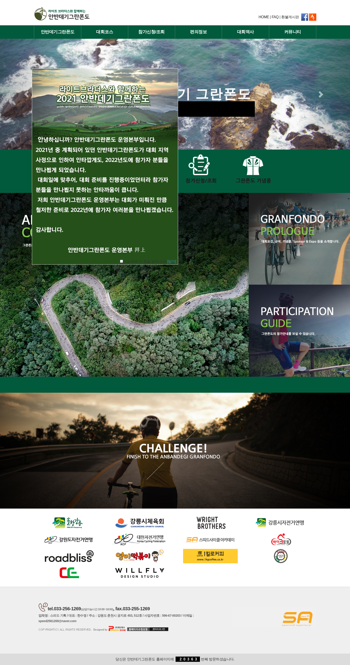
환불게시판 (290, 17)
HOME (263, 17)
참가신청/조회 (151, 31)
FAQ (275, 17)
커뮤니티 (292, 31)
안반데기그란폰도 (57, 31)
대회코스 (104, 31)
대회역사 (245, 31)
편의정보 (198, 31)
